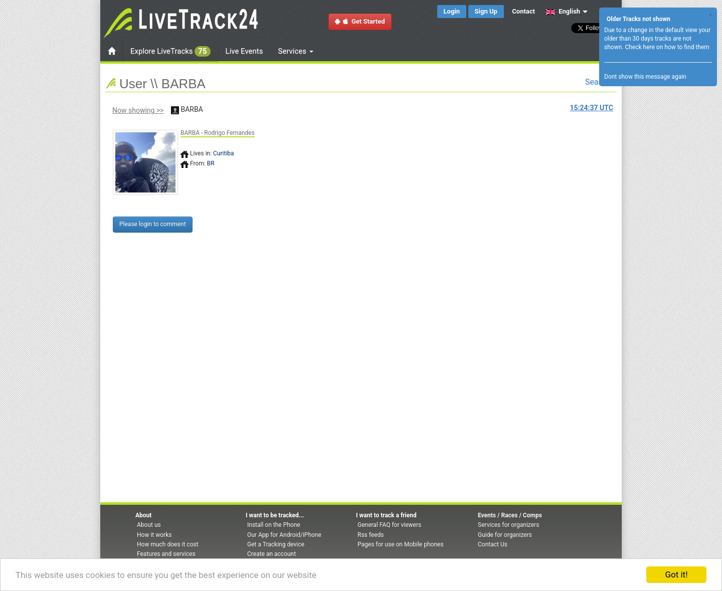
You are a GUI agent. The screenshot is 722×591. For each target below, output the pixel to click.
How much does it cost (168, 544)
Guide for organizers (505, 534)
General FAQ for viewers (389, 524)
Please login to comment (152, 224)
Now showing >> (138, 110)
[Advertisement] (404, 184)
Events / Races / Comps (510, 515)
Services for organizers (508, 524)
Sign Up (486, 11)
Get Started (360, 21)
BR (211, 163)
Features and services (166, 553)
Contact (523, 11)
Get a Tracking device (275, 544)
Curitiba (223, 153)
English (563, 11)
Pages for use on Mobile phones (400, 544)
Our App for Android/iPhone (284, 534)
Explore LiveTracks (170, 51)
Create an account (271, 553)
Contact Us (492, 544)
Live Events (244, 51)
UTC (591, 108)
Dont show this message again (645, 76)
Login (452, 11)
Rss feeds (370, 534)
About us (149, 524)
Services (295, 51)
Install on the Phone (273, 524)
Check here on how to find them (667, 47)
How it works (154, 534)
